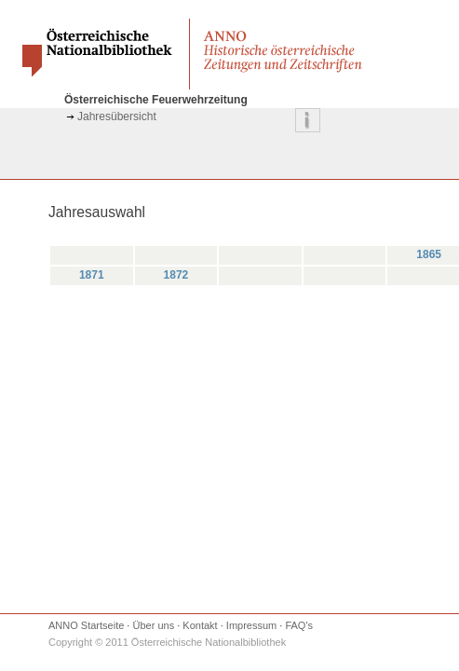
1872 (176, 274)
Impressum (251, 625)
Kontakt (199, 625)
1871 (91, 274)
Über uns (154, 625)
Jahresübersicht (116, 116)
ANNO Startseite (86, 625)
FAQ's (299, 625)
